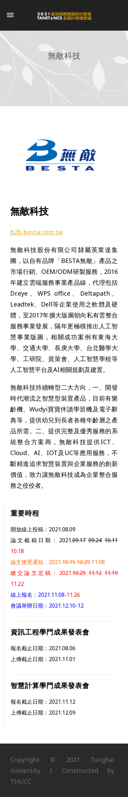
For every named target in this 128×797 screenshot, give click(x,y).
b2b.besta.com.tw (36, 232)
